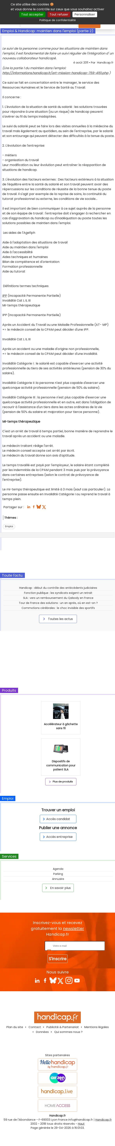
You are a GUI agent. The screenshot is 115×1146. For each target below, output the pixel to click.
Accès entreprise (57, 836)
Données (42, 1032)
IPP (4, 295)
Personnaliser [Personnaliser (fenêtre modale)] (84, 14)
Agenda (58, 869)
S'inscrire (57, 959)
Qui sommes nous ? (68, 1032)
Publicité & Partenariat (62, 1027)
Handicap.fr (103, 1120)
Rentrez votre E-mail (28, 945)
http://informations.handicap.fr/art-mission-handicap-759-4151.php (55, 73)
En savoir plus (57, 888)
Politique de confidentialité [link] (57, 20)
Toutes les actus (57, 618)
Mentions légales (96, 1027)
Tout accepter (32, 14)
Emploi (9, 526)
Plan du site (14, 1027)
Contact (35, 1027)
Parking (58, 874)
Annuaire (58, 879)
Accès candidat (56, 819)
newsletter (73, 928)
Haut (81, 1124)
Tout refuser (59, 14)
